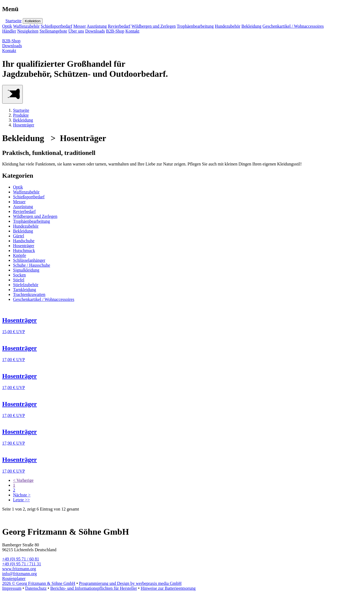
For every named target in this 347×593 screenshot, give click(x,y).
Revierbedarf (119, 26)
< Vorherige (23, 480)
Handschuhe (23, 240)
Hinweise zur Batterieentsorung (168, 588)
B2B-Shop (115, 31)
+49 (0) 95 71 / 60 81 (20, 559)
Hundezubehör (227, 26)
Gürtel (18, 236)
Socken (19, 275)
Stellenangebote (53, 31)
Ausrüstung (97, 26)
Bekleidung (251, 26)
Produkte (21, 115)
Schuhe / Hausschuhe (31, 265)
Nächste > (22, 495)
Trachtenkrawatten (29, 294)
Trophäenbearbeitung (195, 26)
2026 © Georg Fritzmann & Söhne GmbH (38, 583)
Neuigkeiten (27, 31)
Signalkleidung (26, 270)
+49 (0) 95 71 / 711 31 (21, 564)
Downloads (95, 31)
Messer (79, 26)
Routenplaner (13, 578)
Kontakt (133, 31)
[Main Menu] (12, 94)
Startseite (13, 20)
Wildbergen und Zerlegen (153, 26)
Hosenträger (23, 125)
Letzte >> (21, 500)
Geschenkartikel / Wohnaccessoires (293, 26)
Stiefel (18, 280)
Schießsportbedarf (56, 26)
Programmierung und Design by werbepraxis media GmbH (130, 583)
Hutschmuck (24, 250)
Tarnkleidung (24, 289)
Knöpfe (19, 255)
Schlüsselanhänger (29, 260)
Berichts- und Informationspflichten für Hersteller (93, 588)
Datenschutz (36, 588)
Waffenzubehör (26, 26)
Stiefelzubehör (25, 284)
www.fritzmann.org (19, 568)
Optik (7, 26)
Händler (9, 31)
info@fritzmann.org (19, 573)
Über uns (76, 31)
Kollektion (33, 21)
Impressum (11, 588)
